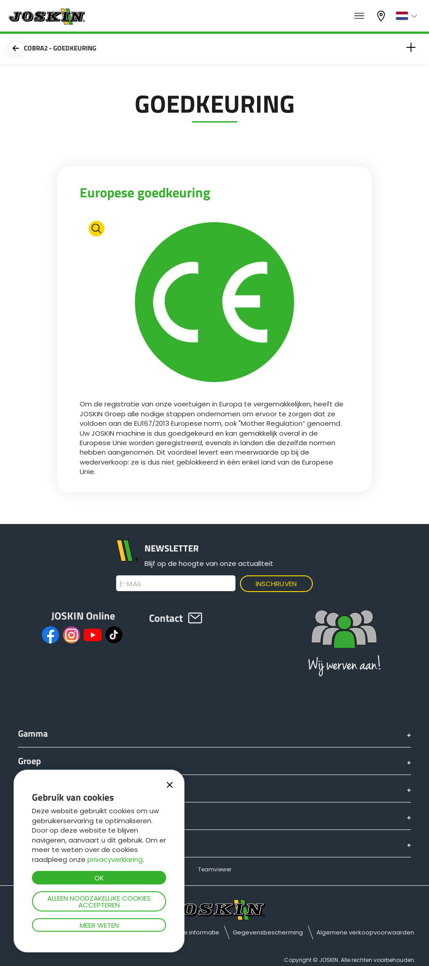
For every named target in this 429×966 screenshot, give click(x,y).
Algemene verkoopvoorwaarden (365, 932)
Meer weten (99, 925)
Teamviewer (214, 869)
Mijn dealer (382, 16)
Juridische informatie (188, 932)
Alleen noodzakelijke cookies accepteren (99, 901)
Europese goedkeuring (145, 192)
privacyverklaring (115, 859)
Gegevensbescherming (268, 932)
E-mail (131, 583)
